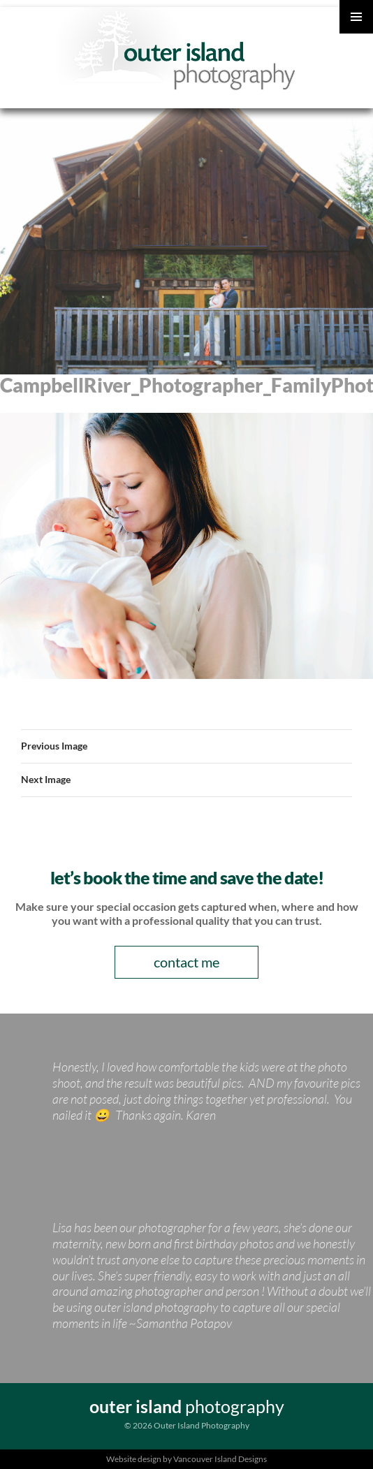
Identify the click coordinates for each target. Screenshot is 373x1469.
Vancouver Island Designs (220, 1459)
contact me (186, 961)
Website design (133, 1459)
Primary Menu (356, 17)
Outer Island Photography (190, 49)
